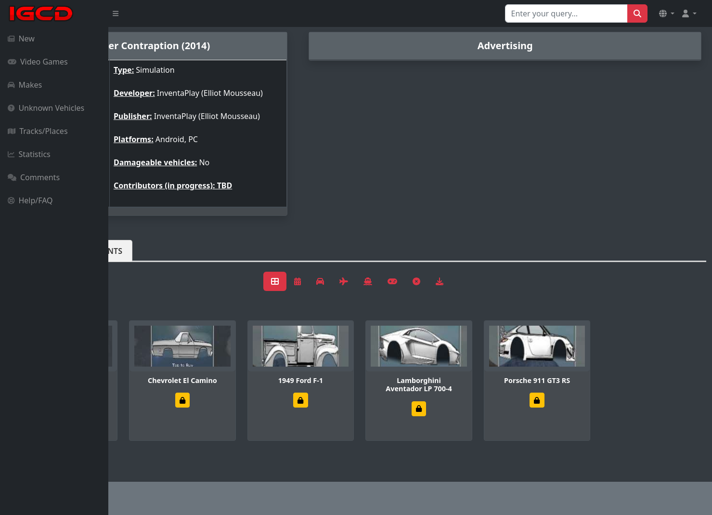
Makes (25, 84)
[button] (666, 13)
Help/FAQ (30, 200)
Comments (34, 177)
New (21, 38)
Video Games (38, 61)
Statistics (29, 154)
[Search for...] (566, 13)
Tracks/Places (38, 131)
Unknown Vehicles (46, 108)
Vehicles (143, 266)
